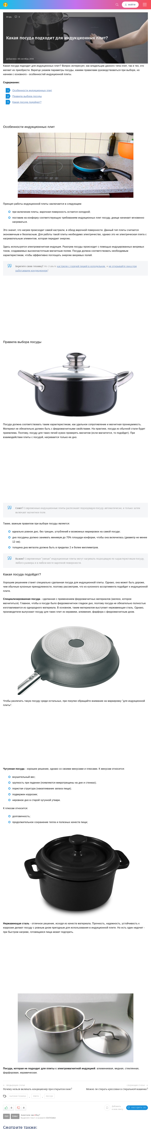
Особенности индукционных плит (32, 90)
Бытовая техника (18, 1096)
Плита (36, 1096)
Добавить (113, 1107)
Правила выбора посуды (27, 96)
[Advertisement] (75, 305)
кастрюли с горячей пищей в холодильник (81, 266)
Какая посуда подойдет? (26, 102)
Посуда (49, 1096)
